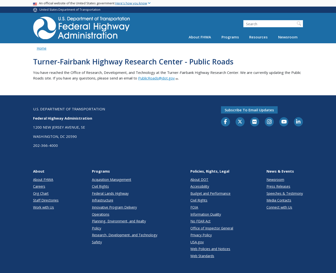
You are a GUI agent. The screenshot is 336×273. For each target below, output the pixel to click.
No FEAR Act (200, 221)
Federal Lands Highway (110, 193)
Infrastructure (102, 200)
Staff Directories (46, 200)
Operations (100, 214)
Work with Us (43, 207)
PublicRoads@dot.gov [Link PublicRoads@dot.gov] (158, 78)
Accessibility (199, 186)
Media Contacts (278, 200)
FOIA (194, 207)
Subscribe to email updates (249, 109)
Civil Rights (100, 186)
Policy (96, 228)
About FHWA (200, 37)
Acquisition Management (111, 179)
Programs (230, 37)
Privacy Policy (201, 235)
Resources (258, 37)
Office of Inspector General (211, 228)
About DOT (199, 179)
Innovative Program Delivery (114, 207)
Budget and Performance (210, 193)
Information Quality (205, 214)
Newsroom (288, 37)
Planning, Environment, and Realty (119, 221)
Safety (97, 242)
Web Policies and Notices (210, 249)
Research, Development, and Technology (124, 235)
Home (41, 48)
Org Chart (41, 193)
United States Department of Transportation (69, 10)
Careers (39, 186)
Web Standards (202, 256)
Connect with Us (279, 207)
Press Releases (278, 186)
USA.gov (197, 242)
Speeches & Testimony (284, 193)
